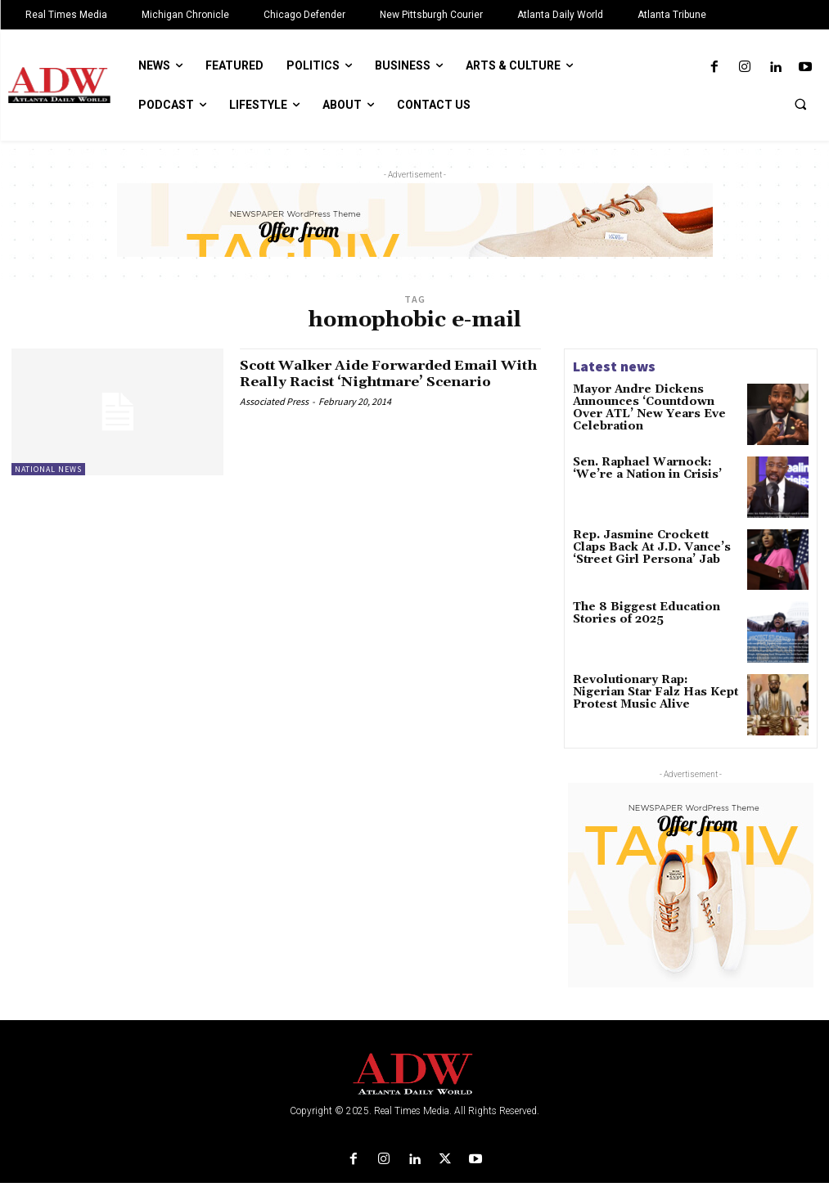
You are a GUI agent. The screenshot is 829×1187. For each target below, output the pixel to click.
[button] (800, 103)
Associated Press (274, 417)
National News (48, 469)
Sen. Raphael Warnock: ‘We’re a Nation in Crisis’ (652, 468)
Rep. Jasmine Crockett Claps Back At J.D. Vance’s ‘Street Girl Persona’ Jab (648, 547)
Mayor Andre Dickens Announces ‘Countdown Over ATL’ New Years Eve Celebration (649, 406)
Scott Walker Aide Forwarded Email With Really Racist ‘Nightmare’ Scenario (382, 381)
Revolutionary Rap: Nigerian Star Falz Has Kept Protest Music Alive (647, 694)
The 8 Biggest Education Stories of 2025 (637, 615)
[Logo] (414, 1078)
